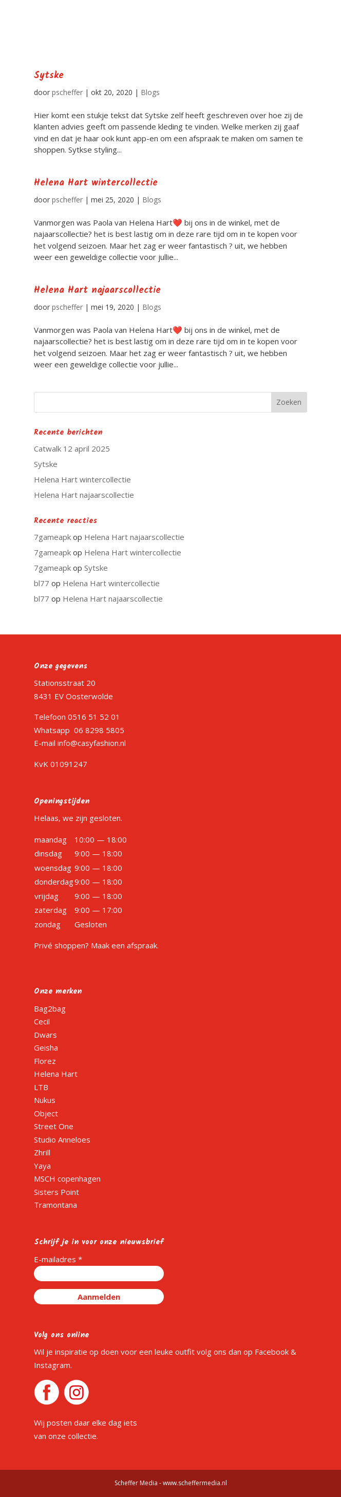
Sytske (49, 75)
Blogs (150, 92)
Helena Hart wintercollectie (96, 183)
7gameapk (52, 537)
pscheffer (67, 92)
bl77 (41, 583)
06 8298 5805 (99, 730)
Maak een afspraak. (125, 945)
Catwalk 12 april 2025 (72, 448)
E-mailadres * (58, 1259)
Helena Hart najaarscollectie (97, 290)
